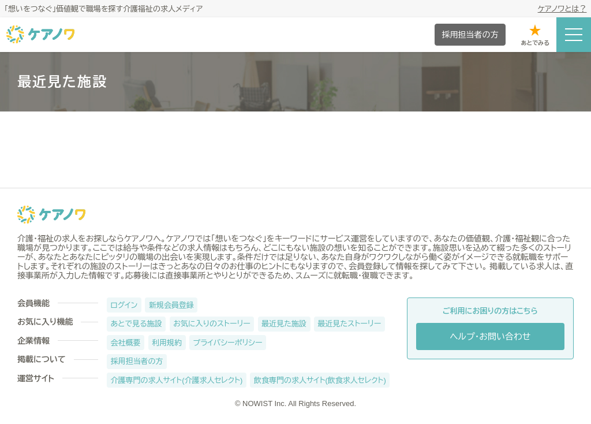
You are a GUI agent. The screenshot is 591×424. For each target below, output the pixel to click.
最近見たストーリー (349, 323)
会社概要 (126, 343)
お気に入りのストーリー (211, 323)
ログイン (124, 305)
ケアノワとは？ (562, 9)
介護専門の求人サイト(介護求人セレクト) (177, 380)
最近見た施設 (283, 323)
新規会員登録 (171, 305)
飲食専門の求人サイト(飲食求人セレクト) (320, 380)
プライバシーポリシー (228, 343)
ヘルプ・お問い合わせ (490, 336)
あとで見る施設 (136, 323)
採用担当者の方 (137, 361)
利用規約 (167, 343)
